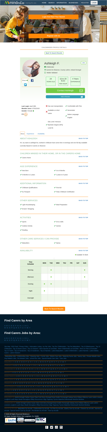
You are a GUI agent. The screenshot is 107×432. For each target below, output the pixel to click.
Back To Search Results (54, 53)
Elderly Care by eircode (72, 408)
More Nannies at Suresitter (48, 348)
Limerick (100, 397)
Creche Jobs (45, 356)
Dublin (58, 397)
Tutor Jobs (63, 358)
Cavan (32, 397)
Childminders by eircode (41, 408)
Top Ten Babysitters (73, 346)
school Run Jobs (35, 358)
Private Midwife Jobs (93, 356)
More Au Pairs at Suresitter (88, 348)
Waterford (61, 399)
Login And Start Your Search (53, 17)
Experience (30, 134)
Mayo (16, 399)
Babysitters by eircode (25, 408)
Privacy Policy (23, 346)
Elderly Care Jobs (56, 356)
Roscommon (39, 399)
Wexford (75, 399)
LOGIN (94, 3)
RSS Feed (14, 346)
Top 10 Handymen (20, 351)
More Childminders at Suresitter (68, 348)
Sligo (44, 399)
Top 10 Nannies (45, 351)
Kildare (80, 397)
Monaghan (26, 399)
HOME (44, 3)
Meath (21, 399)
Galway (70, 397)
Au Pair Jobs (47, 346)
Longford (7, 399)
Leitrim (94, 397)
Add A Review (72, 96)
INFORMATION (62, 3)
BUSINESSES (73, 3)
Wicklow (81, 399)
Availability (41, 134)
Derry (43, 397)
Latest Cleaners (15, 353)
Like (83, 63)
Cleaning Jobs (34, 356)
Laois (90, 397)
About (22, 134)
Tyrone (55, 399)
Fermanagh (64, 397)
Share (25, 80)
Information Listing (35, 346)
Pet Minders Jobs (23, 358)
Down (53, 397)
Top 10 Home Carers (19, 348)
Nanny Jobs (82, 356)
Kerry (75, 397)
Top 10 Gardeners (33, 351)
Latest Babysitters (57, 351)
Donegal (48, 397)
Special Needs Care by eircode (20, 410)
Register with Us (53, 36)
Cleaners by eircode (87, 408)
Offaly (32, 399)
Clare (36, 397)
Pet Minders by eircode (39, 410)
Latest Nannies (83, 351)
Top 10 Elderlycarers (88, 346)
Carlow (27, 397)
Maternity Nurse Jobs (70, 356)
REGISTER (85, 3)
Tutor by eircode (53, 410)
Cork (39, 397)
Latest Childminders (70, 351)
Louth (12, 399)
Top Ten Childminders (59, 346)
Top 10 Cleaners (33, 348)
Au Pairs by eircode (56, 408)
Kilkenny (85, 397)
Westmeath (68, 399)
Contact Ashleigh (70, 90)
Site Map (7, 346)
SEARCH (51, 3)
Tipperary (50, 399)
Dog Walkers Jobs (10, 358)
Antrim (17, 397)
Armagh (21, 397)
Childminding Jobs (23, 356)
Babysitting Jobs (10, 356)
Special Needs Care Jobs (50, 358)
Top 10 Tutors (8, 351)
